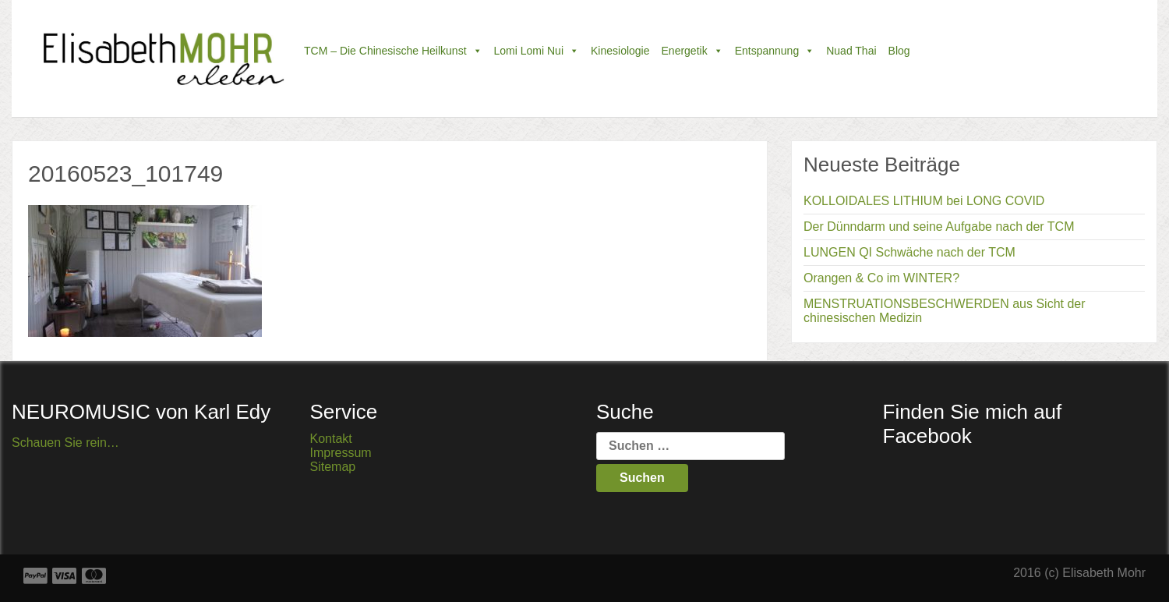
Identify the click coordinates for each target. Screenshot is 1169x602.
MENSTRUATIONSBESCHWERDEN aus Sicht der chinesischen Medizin (944, 310)
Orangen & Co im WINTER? (881, 278)
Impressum (341, 452)
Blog (899, 50)
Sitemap (333, 466)
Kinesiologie (620, 50)
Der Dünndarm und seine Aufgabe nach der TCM (938, 226)
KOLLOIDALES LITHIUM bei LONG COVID (923, 200)
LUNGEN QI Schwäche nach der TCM (909, 252)
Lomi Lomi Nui (536, 50)
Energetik (692, 50)
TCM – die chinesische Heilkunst (393, 50)
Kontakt (331, 438)
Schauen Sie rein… (65, 442)
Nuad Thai (851, 50)
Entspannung (775, 50)
